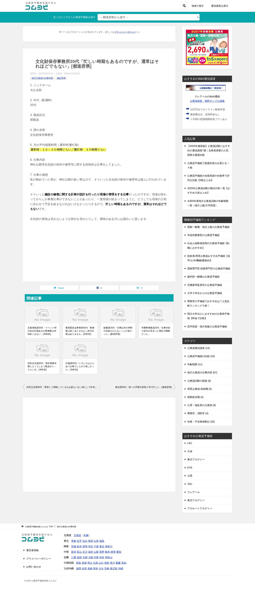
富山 (79, 551)
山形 (96, 541)
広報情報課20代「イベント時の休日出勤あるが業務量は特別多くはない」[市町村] (42, 330)
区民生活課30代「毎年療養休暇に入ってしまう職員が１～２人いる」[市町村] (42, 366)
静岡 (113, 551)
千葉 (96, 546)
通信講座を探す (219, 5)
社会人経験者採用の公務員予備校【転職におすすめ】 (208, 245)
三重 (73, 557)
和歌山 (108, 557)
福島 (101, 541)
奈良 (101, 557)
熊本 (95, 568)
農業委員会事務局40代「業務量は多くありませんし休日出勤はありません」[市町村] (80, 330)
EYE (189, 467)
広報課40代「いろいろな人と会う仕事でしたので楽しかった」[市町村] (80, 366)
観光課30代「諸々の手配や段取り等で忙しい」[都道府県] (143, 387)
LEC (189, 443)
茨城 (73, 546)
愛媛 (118, 562)
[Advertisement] (99, 251)
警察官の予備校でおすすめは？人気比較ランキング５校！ (208, 303)
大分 (101, 568)
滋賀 (79, 557)
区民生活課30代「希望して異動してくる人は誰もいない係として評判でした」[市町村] (63, 387)
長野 (101, 551)
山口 (101, 562)
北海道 (77, 535)
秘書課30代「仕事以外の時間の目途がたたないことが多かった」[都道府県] (117, 330)
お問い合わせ (33, 566)
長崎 (89, 568)
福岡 (78, 568)
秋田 (90, 541)
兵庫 (96, 557)
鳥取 (78, 562)
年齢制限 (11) (194, 364)
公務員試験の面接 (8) (199, 380)
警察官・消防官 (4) (197, 413)
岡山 (89, 562)
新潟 (73, 551)
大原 (189, 475)
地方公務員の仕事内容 (42, 78)
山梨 (96, 551)
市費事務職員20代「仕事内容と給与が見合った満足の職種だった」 (155, 330)
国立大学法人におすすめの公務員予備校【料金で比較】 (208, 316)
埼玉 (90, 546)
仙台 (85, 541)
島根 (84, 562)
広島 (95, 562)
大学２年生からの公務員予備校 (204, 293)
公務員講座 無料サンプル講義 (207, 101)
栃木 (79, 546)
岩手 (79, 541)
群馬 (85, 546)
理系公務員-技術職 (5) (199, 388)
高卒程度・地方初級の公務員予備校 (207, 326)
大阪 (90, 557)
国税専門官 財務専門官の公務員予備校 (208, 268)
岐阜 (107, 551)
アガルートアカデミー (199, 508)
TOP (39, 527)
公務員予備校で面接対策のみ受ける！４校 (208, 165)
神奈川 (108, 546)
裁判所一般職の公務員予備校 (203, 276)
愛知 (118, 551)
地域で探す (198, 5)
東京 (101, 546)
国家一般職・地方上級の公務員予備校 (208, 227)
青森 (73, 541)
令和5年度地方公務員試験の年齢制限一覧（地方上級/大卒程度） (207, 203)
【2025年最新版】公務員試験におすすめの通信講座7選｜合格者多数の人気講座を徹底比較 (208, 150)
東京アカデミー (196, 459)
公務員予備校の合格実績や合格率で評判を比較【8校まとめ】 (208, 178)
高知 (123, 562)
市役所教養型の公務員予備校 (203, 235)
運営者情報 (32, 550)
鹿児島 (113, 568)
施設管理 (61, 78)
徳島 (106, 562)
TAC (189, 484)
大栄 (189, 451)
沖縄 (120, 568)
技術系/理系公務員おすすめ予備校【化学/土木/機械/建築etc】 (208, 258)
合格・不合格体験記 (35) (201, 421)
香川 (112, 562)
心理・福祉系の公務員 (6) (201, 405)
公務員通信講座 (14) (198, 348)
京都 (85, 557)
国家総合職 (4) (195, 397)
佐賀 (84, 568)
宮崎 (106, 568)
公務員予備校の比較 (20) (201, 356)
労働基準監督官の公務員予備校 (204, 285)
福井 (90, 551)
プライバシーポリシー (126, 32)
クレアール (193, 492)
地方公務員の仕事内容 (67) (202, 372)
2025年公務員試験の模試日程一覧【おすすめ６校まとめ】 (208, 190)
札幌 (86, 535)
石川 (85, 551)
